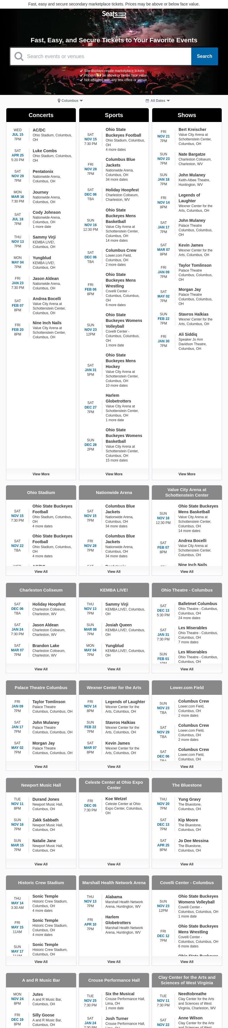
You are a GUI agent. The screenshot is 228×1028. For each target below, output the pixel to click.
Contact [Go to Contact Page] (132, 982)
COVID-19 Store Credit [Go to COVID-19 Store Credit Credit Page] (166, 1000)
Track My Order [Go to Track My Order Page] (201, 990)
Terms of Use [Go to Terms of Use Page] (166, 982)
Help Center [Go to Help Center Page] (166, 990)
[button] (70, 100)
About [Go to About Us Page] (132, 990)
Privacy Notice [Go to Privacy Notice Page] (201, 982)
